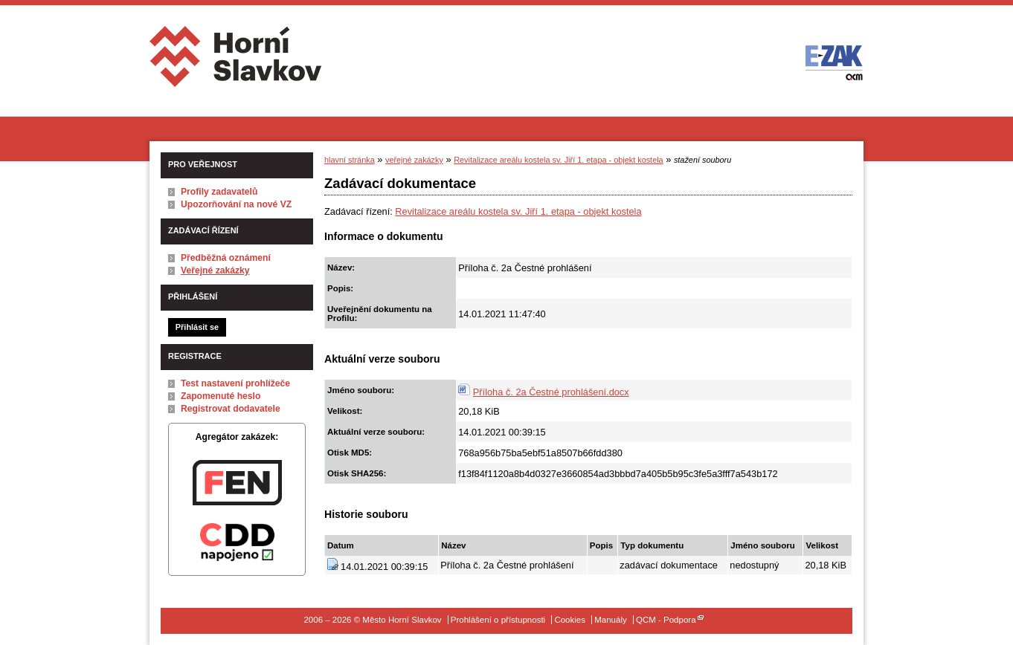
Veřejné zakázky (215, 270)
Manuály (610, 619)
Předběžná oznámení (226, 258)
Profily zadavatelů (219, 192)
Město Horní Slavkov (236, 62)
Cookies (569, 619)
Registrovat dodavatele (230, 408)
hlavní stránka (349, 159)
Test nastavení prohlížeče (235, 383)
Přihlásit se (197, 326)
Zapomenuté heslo (220, 396)
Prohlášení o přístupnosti (498, 619)
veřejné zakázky (414, 159)
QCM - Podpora (666, 619)
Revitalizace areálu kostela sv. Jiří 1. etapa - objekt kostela (558, 159)
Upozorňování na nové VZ (236, 204)
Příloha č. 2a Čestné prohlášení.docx (551, 392)
